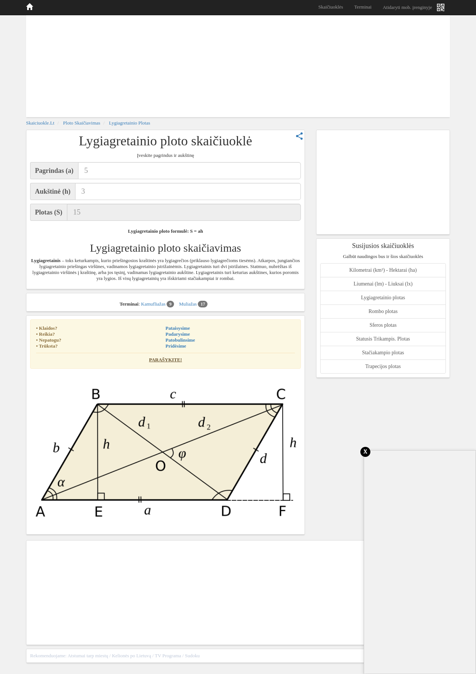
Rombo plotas (383, 311)
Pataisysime (177, 328)
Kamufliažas (157, 304)
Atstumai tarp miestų (88, 655)
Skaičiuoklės (330, 7)
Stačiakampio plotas (383, 352)
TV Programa (168, 655)
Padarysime (177, 334)
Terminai (363, 7)
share (299, 136)
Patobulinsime (180, 340)
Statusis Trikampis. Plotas (383, 339)
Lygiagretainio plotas (129, 123)
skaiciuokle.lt (40, 123)
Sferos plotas (383, 325)
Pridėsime (175, 346)
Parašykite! (165, 359)
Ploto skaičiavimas (81, 123)
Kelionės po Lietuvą (131, 655)
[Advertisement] (238, 65)
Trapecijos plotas (383, 366)
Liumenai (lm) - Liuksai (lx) (383, 284)
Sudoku (192, 655)
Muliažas (193, 304)
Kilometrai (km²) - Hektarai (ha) (382, 270)
